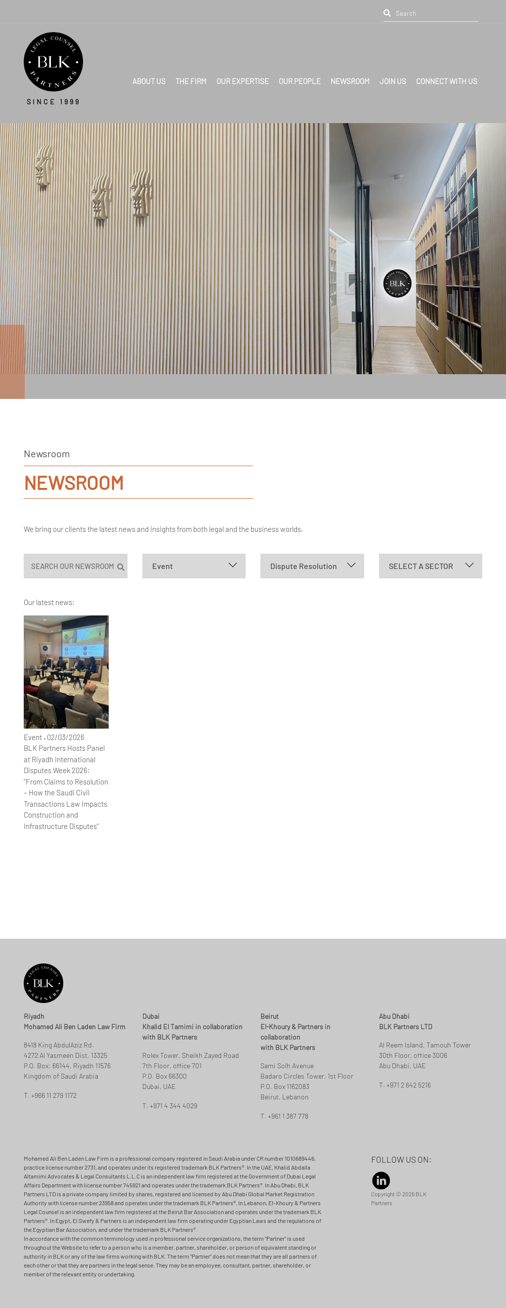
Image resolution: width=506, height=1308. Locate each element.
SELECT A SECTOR (421, 565)
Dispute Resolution (303, 565)
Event (162, 565)
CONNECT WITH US (446, 74)
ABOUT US (149, 74)
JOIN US (393, 74)
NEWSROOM (350, 74)
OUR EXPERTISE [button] (242, 74)
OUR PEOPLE (300, 74)
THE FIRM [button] (191, 74)
